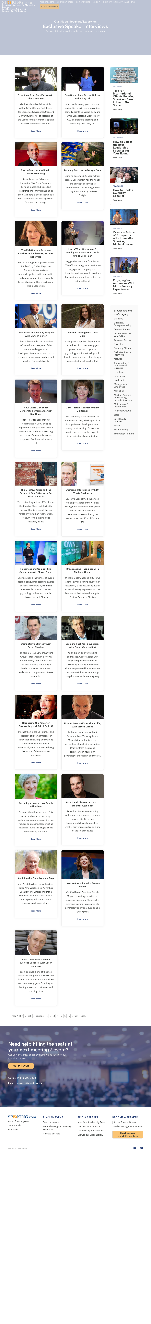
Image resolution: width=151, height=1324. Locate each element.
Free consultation (51, 1119)
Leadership (119, 380)
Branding (118, 318)
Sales (116, 414)
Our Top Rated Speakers (90, 1123)
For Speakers (83, 2)
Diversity (118, 344)
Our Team (13, 1127)
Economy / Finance (123, 348)
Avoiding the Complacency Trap (36, 878)
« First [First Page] (28, 1016)
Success (118, 425)
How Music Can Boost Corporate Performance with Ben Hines (36, 411)
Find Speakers (47, 2)
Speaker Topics (65, 2)
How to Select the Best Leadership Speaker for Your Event (122, 147)
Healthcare (119, 372)
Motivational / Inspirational (121, 405)
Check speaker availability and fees (127, 1131)
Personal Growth (122, 410)
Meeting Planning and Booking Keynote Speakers (123, 397)
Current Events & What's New (122, 334)
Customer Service (122, 340)
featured (118, 358)
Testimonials (14, 1122)
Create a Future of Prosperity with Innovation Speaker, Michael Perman (124, 238)
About (96, 2)
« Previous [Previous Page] (38, 1016)
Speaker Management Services (127, 1123)
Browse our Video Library (90, 1132)
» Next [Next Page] (75, 1016)
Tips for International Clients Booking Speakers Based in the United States (124, 98)
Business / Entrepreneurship (122, 324)
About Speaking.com (18, 1118)
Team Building (121, 429)
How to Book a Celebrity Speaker (123, 193)
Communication (122, 329)
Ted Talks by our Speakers (91, 1128)
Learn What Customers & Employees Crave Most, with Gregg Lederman (82, 252)
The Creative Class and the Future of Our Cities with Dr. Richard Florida (36, 493)
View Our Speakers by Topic (91, 1119)
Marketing (119, 391)
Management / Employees (121, 385)
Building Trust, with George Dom (82, 170)
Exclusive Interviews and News (119, 2)
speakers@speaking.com (29, 1080)
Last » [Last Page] (83, 1016)
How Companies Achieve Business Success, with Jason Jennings (36, 962)
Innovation (119, 376)
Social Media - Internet (121, 420)
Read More (36, 131)
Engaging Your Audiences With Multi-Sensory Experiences (124, 285)
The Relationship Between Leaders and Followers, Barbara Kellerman (36, 253)
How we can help (51, 1131)
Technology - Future (124, 433)
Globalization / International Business (121, 365)
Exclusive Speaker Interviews (123, 353)
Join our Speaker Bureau (124, 1119)
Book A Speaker (49, 7)
